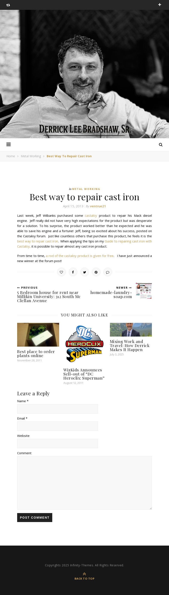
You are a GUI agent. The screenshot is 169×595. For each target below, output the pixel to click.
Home (10, 156)
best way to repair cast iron (37, 241)
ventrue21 (98, 206)
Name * (22, 401)
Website (23, 435)
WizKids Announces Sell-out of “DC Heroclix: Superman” (84, 374)
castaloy (91, 215)
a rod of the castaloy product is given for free (80, 256)
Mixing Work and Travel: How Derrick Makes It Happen (130, 345)
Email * (22, 418)
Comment (24, 453)
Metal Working (31, 156)
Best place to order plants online (36, 353)
